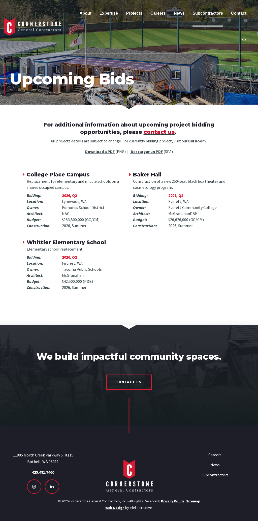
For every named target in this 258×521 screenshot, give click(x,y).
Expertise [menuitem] (109, 13)
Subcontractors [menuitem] (207, 13)
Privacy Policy (172, 501)
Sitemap (193, 501)
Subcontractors (215, 474)
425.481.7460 (43, 472)
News (215, 464)
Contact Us (129, 382)
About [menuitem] (85, 13)
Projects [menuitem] (134, 13)
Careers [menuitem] (158, 13)
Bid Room (197, 140)
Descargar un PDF (146, 151)
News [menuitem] (179, 13)
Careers (214, 454)
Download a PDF (100, 151)
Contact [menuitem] (238, 13)
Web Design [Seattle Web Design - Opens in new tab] (114, 507)
